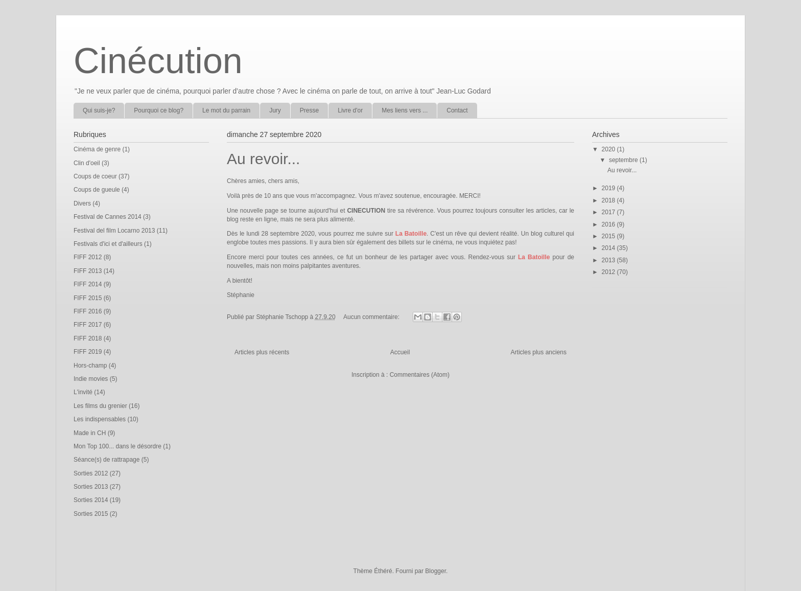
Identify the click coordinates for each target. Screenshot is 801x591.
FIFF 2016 (88, 311)
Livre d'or (350, 110)
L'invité (83, 392)
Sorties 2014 (91, 500)
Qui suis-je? (99, 110)
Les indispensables (100, 419)
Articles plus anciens (539, 352)
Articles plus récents (261, 352)
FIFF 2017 (88, 324)
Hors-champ (90, 365)
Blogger (435, 571)
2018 (609, 200)
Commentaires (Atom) (420, 374)
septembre (624, 160)
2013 (609, 260)
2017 (609, 212)
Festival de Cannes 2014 (108, 216)
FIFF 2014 (88, 284)
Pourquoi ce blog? (158, 110)
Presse (309, 110)
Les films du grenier (100, 406)
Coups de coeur (95, 176)
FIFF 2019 (88, 351)
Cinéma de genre (97, 149)
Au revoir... (263, 158)
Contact (456, 110)
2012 (609, 272)
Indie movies (91, 378)
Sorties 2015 (91, 513)
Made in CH (90, 433)
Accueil (400, 352)
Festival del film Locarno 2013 (114, 230)
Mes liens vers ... (405, 110)
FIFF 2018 (88, 338)
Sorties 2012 (91, 473)
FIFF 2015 (88, 298)
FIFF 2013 (88, 271)
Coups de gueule (97, 189)
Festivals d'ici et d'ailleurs (108, 243)
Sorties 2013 (91, 486)
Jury (275, 110)
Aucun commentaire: (372, 317)
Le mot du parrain (226, 110)
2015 (609, 236)
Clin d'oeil (87, 163)
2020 (609, 149)
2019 (609, 188)
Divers (82, 203)
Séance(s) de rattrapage (106, 459)
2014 (609, 248)
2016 (609, 224)
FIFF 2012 (88, 257)
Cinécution (158, 61)
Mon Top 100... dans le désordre (117, 446)
